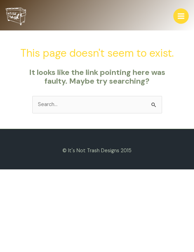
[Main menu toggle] (181, 16)
